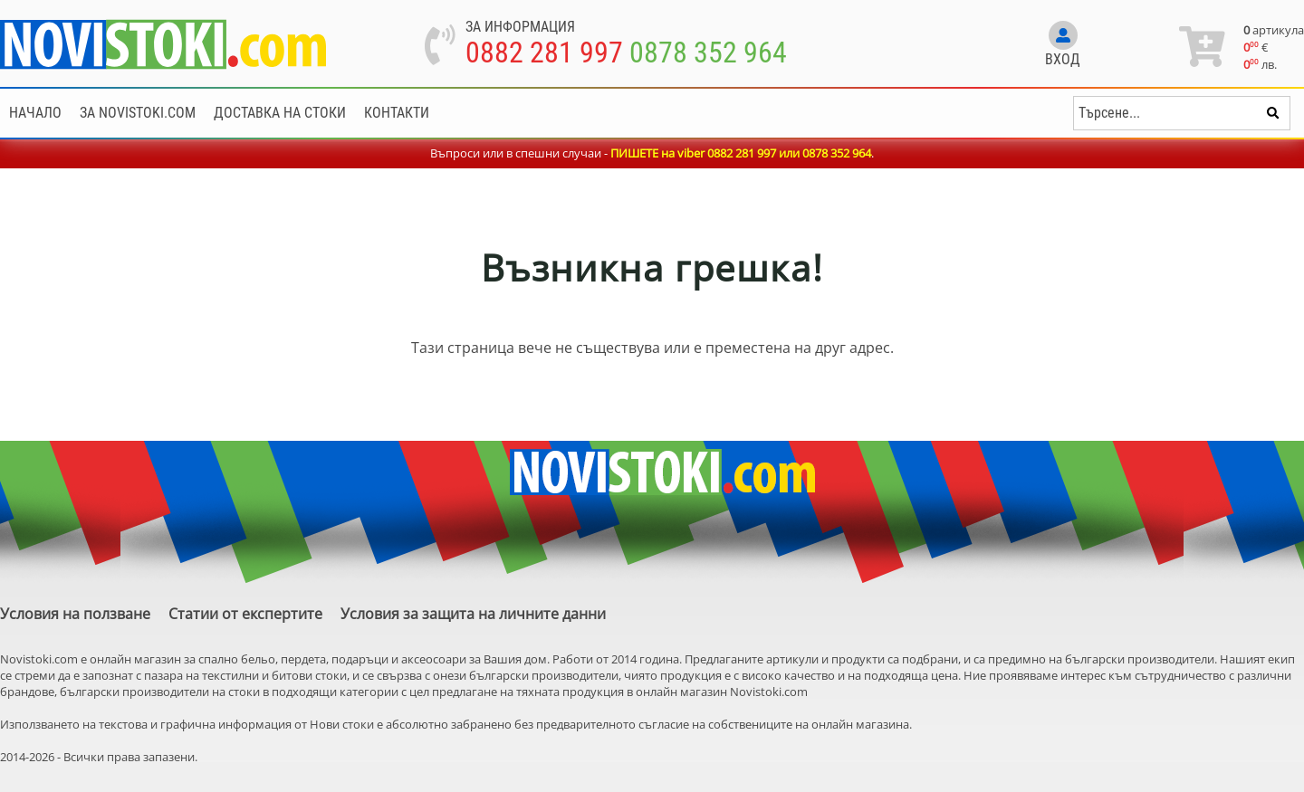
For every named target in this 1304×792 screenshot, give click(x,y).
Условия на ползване (75, 614)
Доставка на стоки (280, 112)
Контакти (396, 112)
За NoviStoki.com (138, 112)
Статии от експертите (245, 614)
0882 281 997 (544, 52)
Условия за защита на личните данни (473, 614)
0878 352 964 (708, 52)
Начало (35, 112)
